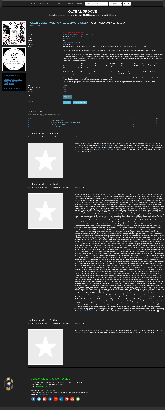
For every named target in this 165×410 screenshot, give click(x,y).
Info (79, 3)
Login (59, 3)
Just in (41, 3)
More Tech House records (12, 88)
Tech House (66, 42)
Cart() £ (69, 3)
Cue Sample (79, 102)
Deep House (75, 42)
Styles (50, 3)
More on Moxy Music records (13, 75)
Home (33, 3)
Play (66, 102)
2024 (64, 88)
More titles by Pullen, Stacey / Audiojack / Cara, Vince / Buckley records (13, 82)
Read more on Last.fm (105, 149)
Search (126, 3)
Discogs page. (44, 394)
